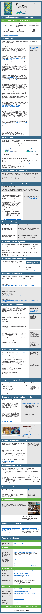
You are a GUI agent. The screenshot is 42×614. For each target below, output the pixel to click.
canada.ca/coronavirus (19, 599)
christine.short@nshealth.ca (33, 197)
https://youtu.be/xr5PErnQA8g (19, 117)
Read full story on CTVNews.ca (8, 461)
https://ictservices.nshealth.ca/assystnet (22, 549)
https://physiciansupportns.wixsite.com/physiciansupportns (26, 570)
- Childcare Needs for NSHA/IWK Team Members (34, 491)
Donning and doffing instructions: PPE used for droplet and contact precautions (11, 529)
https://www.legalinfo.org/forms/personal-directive (24, 552)
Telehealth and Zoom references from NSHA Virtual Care (26, 565)
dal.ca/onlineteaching (21, 352)
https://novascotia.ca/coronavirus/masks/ (30, 403)
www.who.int (17, 602)
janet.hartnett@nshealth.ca (32, 198)
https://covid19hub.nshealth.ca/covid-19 (22, 588)
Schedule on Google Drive (19, 543)
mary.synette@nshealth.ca (31, 270)
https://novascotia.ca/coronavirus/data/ (11, 35)
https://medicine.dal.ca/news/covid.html (22, 591)
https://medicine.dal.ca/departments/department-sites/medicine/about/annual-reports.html (12, 106)
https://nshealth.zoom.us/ (19, 563)
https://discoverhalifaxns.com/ (9, 508)
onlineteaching (33, 358)
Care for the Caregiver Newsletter (21, 573)
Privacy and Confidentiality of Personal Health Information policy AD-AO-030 (12, 80)
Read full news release (7, 421)
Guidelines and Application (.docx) (32, 263)
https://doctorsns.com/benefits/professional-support (24, 593)
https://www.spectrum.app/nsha (20, 559)
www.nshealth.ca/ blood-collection (34, 311)
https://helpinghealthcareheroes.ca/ (21, 575)
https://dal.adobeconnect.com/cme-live (14, 295)
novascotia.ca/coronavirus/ (19, 595)
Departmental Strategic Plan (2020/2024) (12, 219)
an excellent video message (12, 77)
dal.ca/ (31, 357)
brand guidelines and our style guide (23, 163)
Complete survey (32, 489)
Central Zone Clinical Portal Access (34, 48)
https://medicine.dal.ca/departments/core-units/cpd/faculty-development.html (18, 285)
